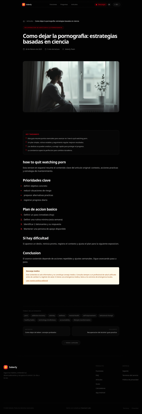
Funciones (53, 4)
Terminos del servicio (130, 375)
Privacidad (135, 408)
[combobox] (117, 4)
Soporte (125, 371)
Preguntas (64, 4)
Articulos (74, 4)
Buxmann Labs (86, 408)
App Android (100, 393)
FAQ (97, 375)
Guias (98, 384)
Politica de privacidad (130, 380)
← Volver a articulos (71, 343)
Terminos (126, 408)
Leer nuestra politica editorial (37, 280)
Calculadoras (100, 388)
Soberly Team (70, 49)
